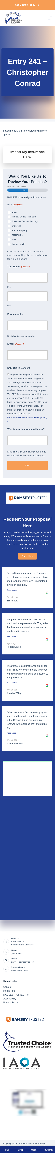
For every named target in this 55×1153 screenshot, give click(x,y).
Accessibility (9, 998)
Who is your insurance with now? (26, 429)
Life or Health (18, 244)
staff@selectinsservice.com (22, 962)
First (9, 287)
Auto (14, 212)
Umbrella (16, 226)
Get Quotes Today (27, 5)
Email (15, 344)
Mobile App (9, 991)
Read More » (12, 590)
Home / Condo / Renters (24, 216)
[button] (27, 556)
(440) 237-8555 (17, 953)
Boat (14, 239)
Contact (7, 987)
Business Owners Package (25, 221)
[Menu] (50, 18)
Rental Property (19, 230)
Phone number (15, 314)
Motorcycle (17, 235)
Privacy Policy (10, 1002)
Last (9, 306)
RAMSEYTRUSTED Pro (16, 995)
